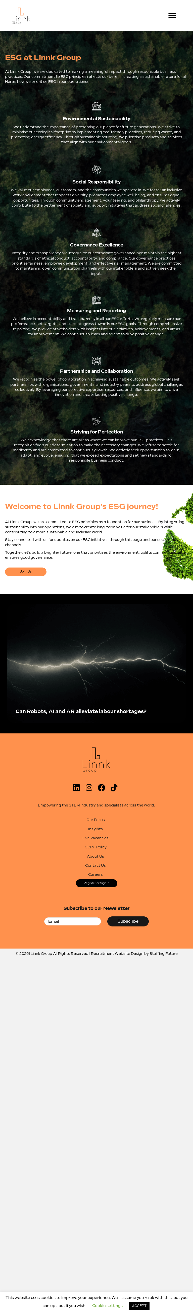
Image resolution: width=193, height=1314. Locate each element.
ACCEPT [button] (139, 1306)
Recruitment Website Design (117, 954)
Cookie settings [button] (107, 1305)
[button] (25, 572)
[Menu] (172, 16)
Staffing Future (164, 954)
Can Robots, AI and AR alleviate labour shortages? (81, 711)
